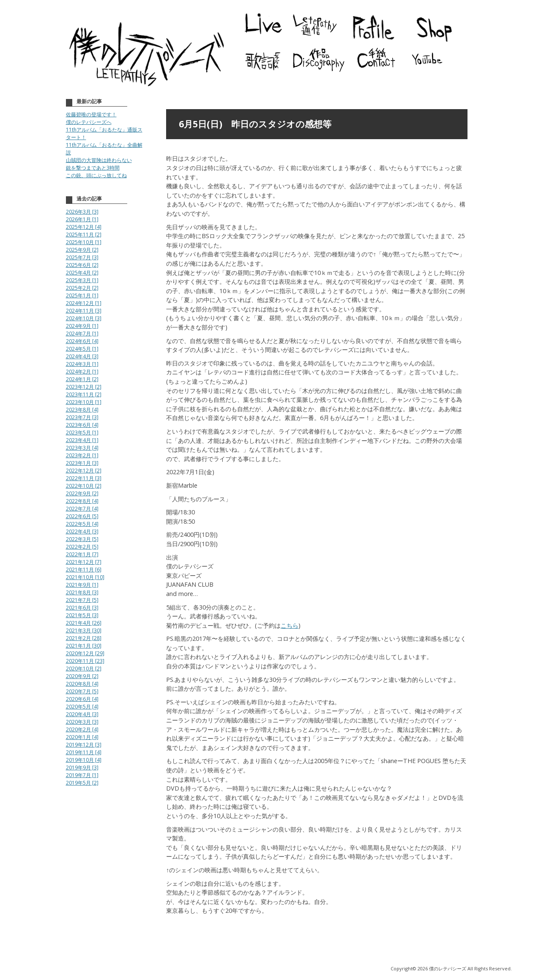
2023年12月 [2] (83, 386)
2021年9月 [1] (82, 584)
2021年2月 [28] (83, 638)
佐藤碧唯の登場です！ (91, 114)
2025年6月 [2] (82, 265)
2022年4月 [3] (82, 531)
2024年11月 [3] (83, 310)
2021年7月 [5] (82, 600)
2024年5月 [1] (82, 348)
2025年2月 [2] (82, 287)
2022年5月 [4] (82, 523)
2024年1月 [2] (82, 379)
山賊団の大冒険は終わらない (99, 160)
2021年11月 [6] (83, 569)
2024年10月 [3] (83, 318)
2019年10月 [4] (83, 760)
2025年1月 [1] (82, 295)
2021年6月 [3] (82, 607)
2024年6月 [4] (82, 341)
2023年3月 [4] (82, 447)
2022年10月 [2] (83, 485)
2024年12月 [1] (83, 303)
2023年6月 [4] (82, 424)
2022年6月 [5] (82, 516)
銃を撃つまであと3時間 (93, 167)
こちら (289, 625)
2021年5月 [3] (82, 615)
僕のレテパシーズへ (89, 122)
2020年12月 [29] (85, 653)
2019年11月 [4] (83, 752)
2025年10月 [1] (83, 242)
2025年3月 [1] (82, 280)
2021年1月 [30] (83, 645)
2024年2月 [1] (82, 371)
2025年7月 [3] (82, 257)
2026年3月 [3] (82, 211)
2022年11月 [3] (83, 478)
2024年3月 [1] (82, 364)
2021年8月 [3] (82, 592)
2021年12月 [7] (83, 562)
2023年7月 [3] (82, 417)
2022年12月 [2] (83, 470)
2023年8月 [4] (82, 409)
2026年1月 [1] (82, 219)
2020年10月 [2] (83, 668)
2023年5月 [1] (82, 432)
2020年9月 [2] (82, 676)
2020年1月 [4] (82, 737)
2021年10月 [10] (85, 577)
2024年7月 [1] (82, 333)
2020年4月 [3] (82, 714)
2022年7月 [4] (82, 508)
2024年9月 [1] (82, 326)
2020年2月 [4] (82, 729)
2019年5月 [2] (82, 782)
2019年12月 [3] (83, 744)
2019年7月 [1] (82, 775)
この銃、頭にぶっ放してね (96, 175)
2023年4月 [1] (82, 440)
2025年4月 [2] (82, 272)
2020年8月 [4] (82, 683)
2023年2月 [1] (82, 455)
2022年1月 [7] (82, 554)
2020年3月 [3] (82, 721)
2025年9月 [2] (82, 249)
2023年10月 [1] (83, 402)
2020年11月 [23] (85, 661)
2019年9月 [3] (82, 767)
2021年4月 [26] (83, 622)
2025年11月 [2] (83, 234)
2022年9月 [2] (82, 493)
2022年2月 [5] (82, 546)
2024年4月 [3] (82, 356)
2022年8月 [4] (82, 501)
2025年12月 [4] (83, 227)
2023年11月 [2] (83, 394)
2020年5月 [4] (82, 706)
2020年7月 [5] (82, 691)
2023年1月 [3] (82, 463)
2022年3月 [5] (82, 539)
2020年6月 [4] (82, 699)
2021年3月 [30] (83, 630)
